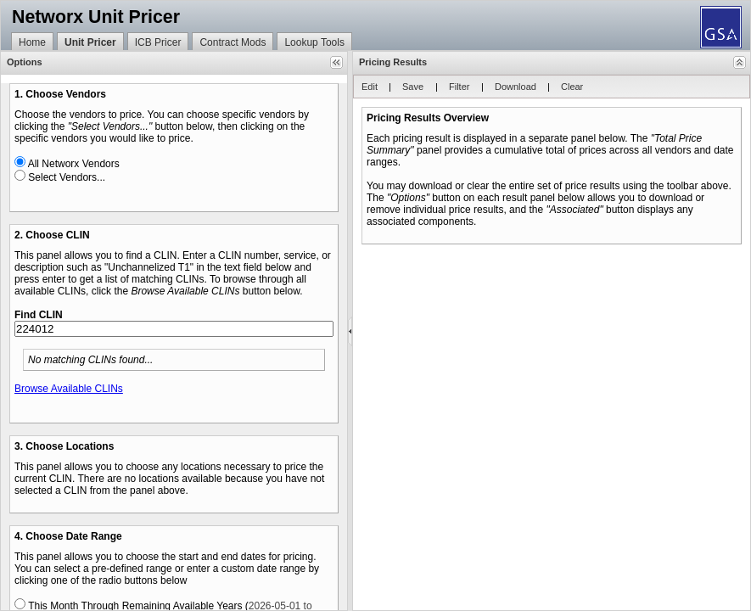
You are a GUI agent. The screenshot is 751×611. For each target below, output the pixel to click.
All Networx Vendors (74, 164)
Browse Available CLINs (68, 389)
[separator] (350, 331)
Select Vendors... (66, 177)
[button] (336, 62)
